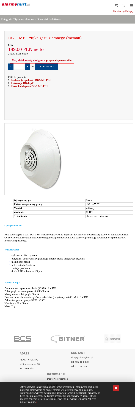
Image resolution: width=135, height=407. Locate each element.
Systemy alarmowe (25, 19)
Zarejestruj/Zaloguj (123, 11)
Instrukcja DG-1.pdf (22, 83)
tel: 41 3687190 (79, 366)
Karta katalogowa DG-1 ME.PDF (29, 86)
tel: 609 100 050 (80, 362)
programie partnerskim (58, 60)
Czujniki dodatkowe (49, 19)
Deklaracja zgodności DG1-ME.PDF (31, 80)
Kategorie (6, 19)
